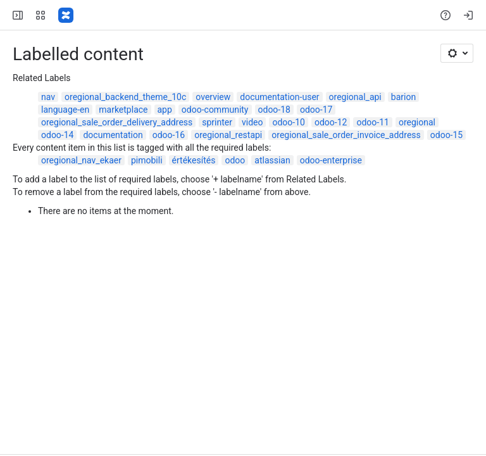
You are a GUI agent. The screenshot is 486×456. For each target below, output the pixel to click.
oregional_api (355, 97)
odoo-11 (372, 122)
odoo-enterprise (331, 160)
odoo (235, 160)
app (165, 109)
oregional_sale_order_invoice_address (345, 135)
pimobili (147, 160)
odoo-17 (316, 109)
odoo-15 (446, 135)
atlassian (272, 160)
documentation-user (279, 97)
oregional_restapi (228, 135)
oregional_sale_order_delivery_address (116, 122)
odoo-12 (331, 122)
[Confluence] (66, 15)
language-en (65, 109)
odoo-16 (169, 135)
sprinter (217, 122)
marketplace (123, 109)
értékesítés (194, 160)
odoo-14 (57, 135)
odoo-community (215, 109)
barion (403, 97)
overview (213, 97)
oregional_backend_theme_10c (125, 97)
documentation (112, 135)
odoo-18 (274, 109)
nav (48, 97)
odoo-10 (288, 122)
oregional (417, 122)
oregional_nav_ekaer (81, 160)
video (252, 122)
